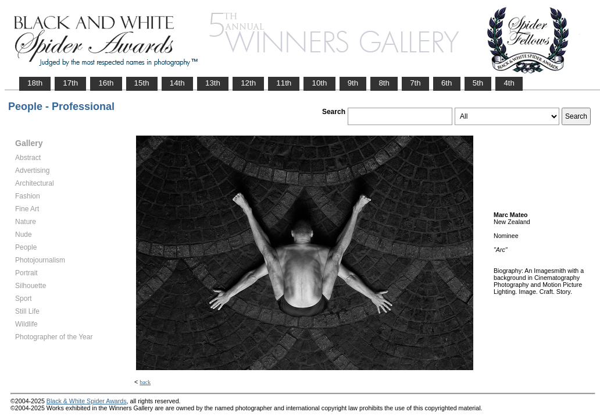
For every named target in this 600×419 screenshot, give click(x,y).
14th (177, 83)
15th (142, 83)
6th (447, 83)
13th (213, 83)
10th (319, 83)
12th (248, 83)
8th (384, 83)
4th (509, 83)
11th (284, 83)
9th (353, 83)
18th (35, 83)
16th (106, 83)
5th (478, 83)
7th (415, 83)
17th (70, 83)
